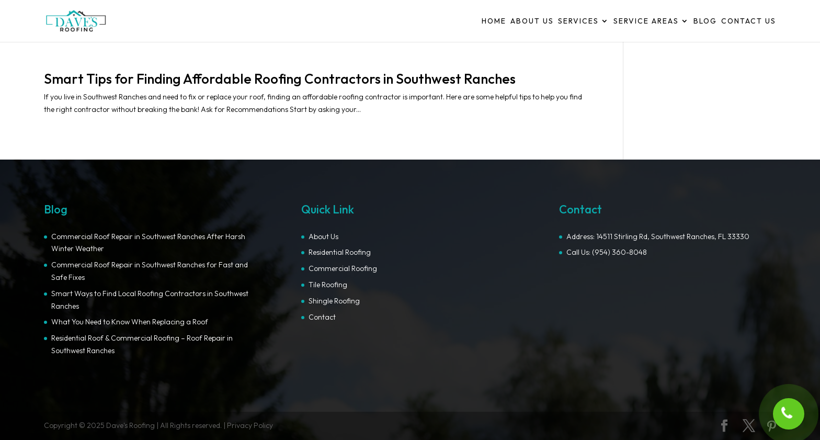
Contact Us (748, 21)
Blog (705, 21)
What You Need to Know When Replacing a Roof (129, 321)
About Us (532, 21)
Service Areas (646, 21)
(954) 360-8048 (619, 252)
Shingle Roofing (334, 301)
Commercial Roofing (343, 268)
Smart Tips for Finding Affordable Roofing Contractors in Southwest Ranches (280, 78)
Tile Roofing (328, 284)
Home (494, 21)
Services (578, 21)
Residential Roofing (340, 252)
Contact (322, 317)
